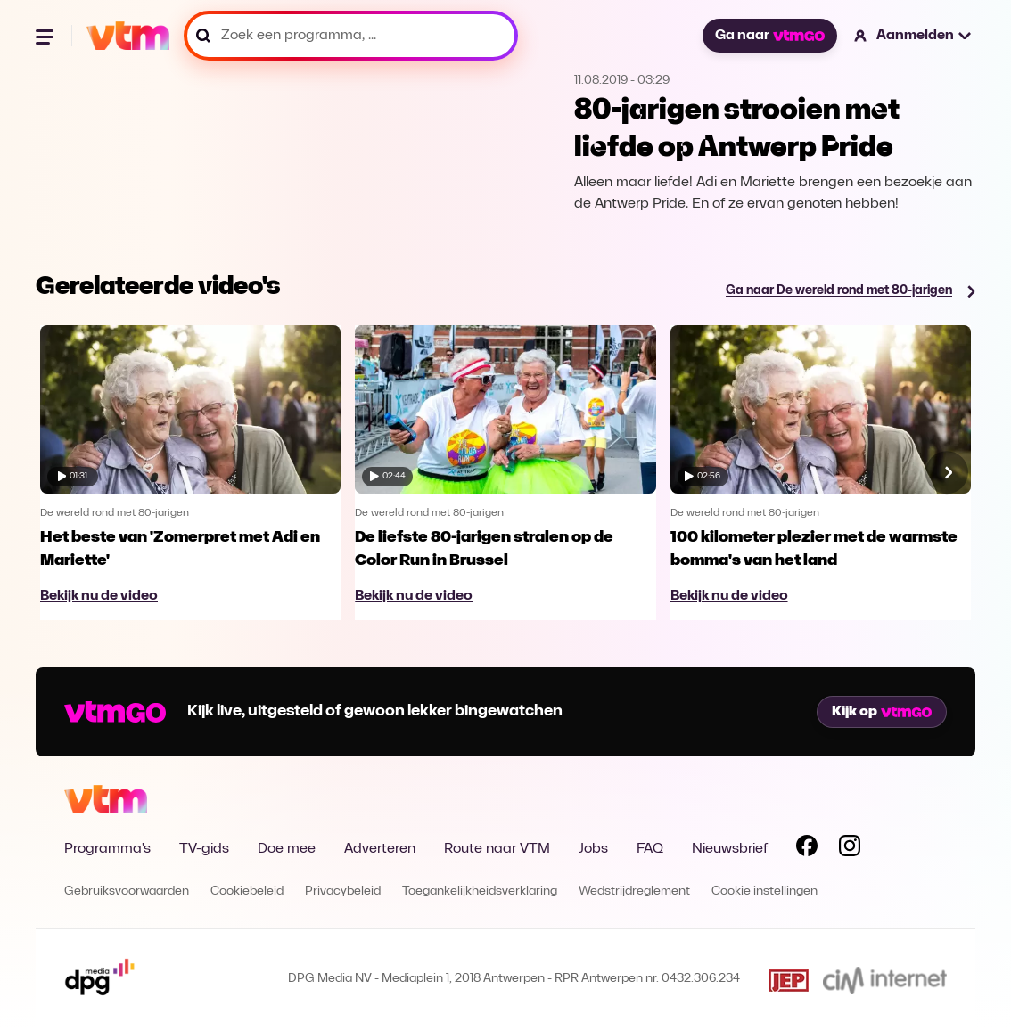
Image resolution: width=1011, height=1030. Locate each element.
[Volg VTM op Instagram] (849, 849)
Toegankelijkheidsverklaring (479, 891)
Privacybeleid (343, 891)
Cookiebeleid (247, 891)
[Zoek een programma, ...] (350, 35)
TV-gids (204, 849)
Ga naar (769, 36)
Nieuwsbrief (730, 849)
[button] (913, 35)
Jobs (593, 849)
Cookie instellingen (764, 891)
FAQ (650, 849)
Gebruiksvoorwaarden (126, 891)
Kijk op (882, 712)
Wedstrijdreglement (634, 891)
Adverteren (379, 849)
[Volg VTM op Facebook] (807, 849)
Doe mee (287, 849)
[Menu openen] (46, 35)
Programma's (107, 849)
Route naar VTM (497, 849)
